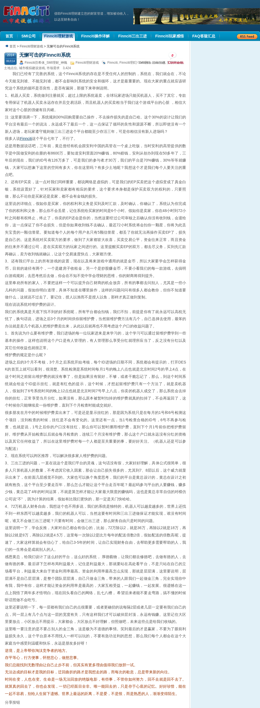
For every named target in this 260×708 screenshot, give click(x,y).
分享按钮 (12, 702)
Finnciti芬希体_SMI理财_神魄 (46, 63)
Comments (176, 58)
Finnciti (112, 63)
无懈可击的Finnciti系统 (45, 55)
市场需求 (53, 68)
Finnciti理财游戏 (31, 46)
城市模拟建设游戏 (32, 68)
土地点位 (10, 68)
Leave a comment (152, 63)
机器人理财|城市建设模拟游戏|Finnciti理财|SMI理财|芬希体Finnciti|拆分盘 (27, 14)
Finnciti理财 (127, 63)
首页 (12, 46)
